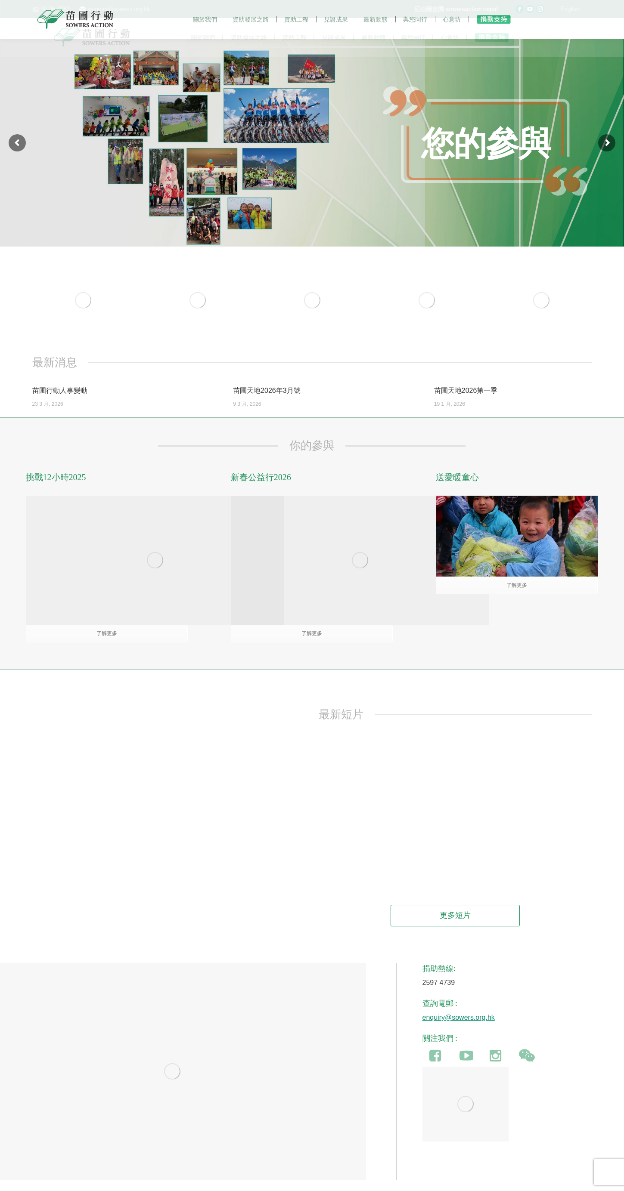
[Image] (83, 318)
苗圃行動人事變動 (59, 408)
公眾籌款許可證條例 (286, 1182)
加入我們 (421, 1182)
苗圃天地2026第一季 (466, 408)
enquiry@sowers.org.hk (458, 990)
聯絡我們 (394, 1182)
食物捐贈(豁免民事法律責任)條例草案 (211, 1182)
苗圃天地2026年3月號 (267, 408)
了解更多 (516, 603)
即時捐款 (449, 1182)
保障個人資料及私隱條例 (347, 1182)
